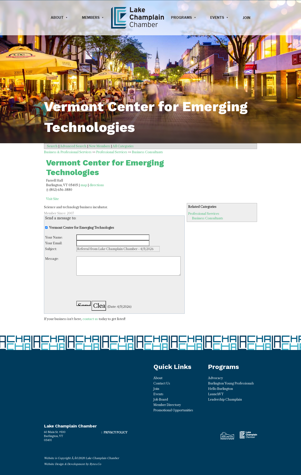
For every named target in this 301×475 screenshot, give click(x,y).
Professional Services (203, 214)
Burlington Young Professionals (231, 383)
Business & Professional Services (68, 152)
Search (52, 146)
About (59, 18)
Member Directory (167, 405)
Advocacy (215, 378)
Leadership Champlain (225, 399)
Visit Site (52, 199)
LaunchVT (216, 394)
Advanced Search (73, 146)
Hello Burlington (220, 389)
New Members (99, 146)
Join (246, 18)
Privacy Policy (115, 432)
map (83, 185)
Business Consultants (207, 218)
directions (96, 185)
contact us (90, 319)
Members (93, 18)
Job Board (160, 399)
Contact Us (161, 383)
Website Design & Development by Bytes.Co (72, 464)
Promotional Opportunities (173, 410)
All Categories (123, 146)
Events (219, 18)
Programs (184, 18)
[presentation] (105, 288)
